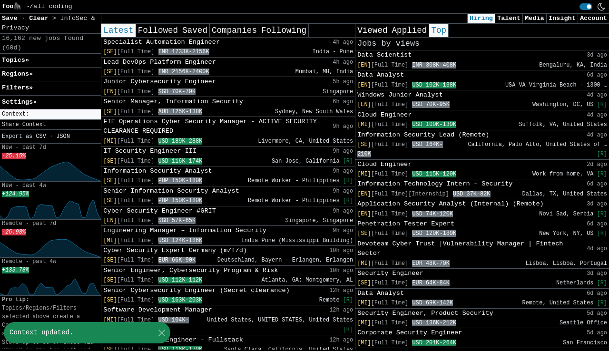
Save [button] (11, 18)
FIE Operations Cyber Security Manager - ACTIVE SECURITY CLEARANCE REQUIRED (210, 126)
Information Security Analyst (157, 171)
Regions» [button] (17, 74)
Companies (234, 30)
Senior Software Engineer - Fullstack (173, 339)
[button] (50, 114)
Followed (158, 30)
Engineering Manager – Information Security (184, 230)
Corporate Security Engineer (409, 332)
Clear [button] (40, 18)
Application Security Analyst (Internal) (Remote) (450, 203)
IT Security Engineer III (149, 151)
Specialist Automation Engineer (161, 42)
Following (283, 30)
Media (534, 18)
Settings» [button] (19, 102)
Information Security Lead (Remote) (423, 134)
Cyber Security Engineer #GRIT (159, 210)
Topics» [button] (15, 60)
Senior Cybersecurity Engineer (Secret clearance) (196, 290)
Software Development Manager (157, 309)
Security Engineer (390, 273)
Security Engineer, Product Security (425, 313)
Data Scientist (384, 54)
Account (593, 18)
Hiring (481, 18)
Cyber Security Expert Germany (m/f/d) (175, 250)
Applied (409, 30)
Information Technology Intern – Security (434, 183)
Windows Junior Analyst (399, 94)
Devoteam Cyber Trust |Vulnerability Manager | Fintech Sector (460, 248)
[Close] (162, 333)
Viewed (372, 30)
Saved (194, 30)
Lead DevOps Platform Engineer (159, 62)
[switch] (586, 6)
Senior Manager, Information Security (173, 101)
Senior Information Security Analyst (171, 191)
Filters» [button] (17, 87)
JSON (63, 136)
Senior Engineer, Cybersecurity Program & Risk (190, 270)
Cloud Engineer (384, 114)
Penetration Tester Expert (405, 223)
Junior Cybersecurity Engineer (159, 81)
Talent (509, 18)
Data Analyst (380, 74)
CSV (41, 136)
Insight (562, 18)
